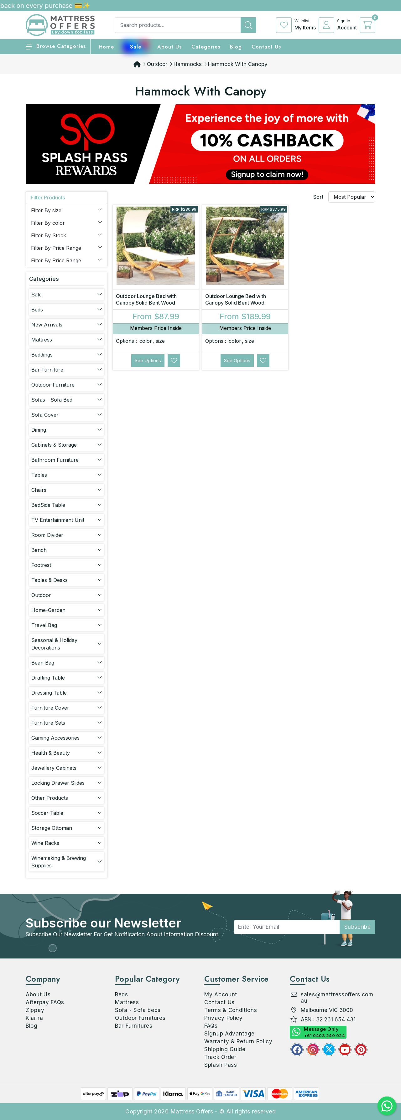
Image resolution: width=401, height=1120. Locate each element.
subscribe (357, 927)
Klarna (34, 1018)
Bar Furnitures (134, 1026)
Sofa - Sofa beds (138, 1010)
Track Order (220, 1057)
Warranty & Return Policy (238, 1041)
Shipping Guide (225, 1049)
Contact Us (266, 46)
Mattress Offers (191, 1111)
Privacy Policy (223, 1018)
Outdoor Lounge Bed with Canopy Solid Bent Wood (146, 299)
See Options (148, 360)
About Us (169, 46)
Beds (121, 994)
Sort (318, 197)
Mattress (127, 1002)
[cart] (367, 25)
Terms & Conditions (230, 1010)
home (106, 46)
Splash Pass (220, 1065)
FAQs (211, 1026)
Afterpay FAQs (45, 1002)
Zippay (35, 1010)
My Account (220, 994)
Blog (32, 1026)
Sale (135, 46)
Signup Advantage (229, 1033)
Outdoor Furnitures (140, 1018)
